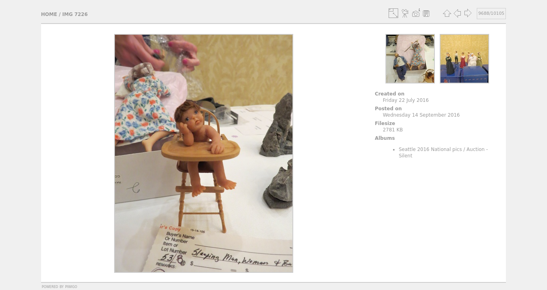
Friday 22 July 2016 (406, 100)
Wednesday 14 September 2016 (421, 115)
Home (49, 14)
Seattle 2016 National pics (430, 149)
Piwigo (71, 286)
